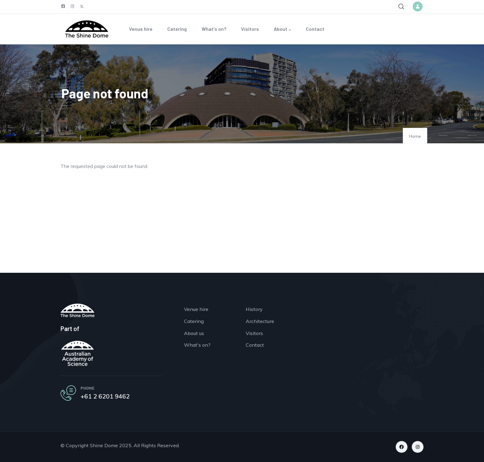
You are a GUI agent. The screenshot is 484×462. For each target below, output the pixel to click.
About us (194, 333)
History (254, 309)
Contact (315, 29)
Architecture (260, 321)
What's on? (214, 29)
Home (415, 136)
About (282, 29)
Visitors (250, 29)
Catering (177, 29)
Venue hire (140, 29)
